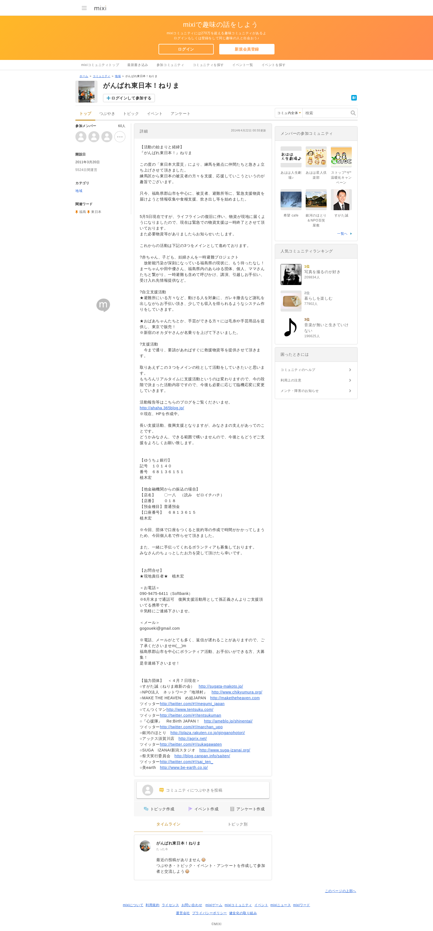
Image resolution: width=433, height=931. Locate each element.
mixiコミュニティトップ (100, 65)
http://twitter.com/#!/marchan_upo (191, 727)
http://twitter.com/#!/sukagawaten (191, 744)
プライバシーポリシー (209, 913)
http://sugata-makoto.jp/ (221, 686)
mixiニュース (280, 905)
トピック (131, 114)
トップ (85, 114)
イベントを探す (274, 65)
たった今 (162, 849)
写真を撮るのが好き (322, 272)
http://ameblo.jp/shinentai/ (228, 721)
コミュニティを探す (208, 65)
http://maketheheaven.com (235, 698)
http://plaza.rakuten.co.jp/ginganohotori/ (207, 732)
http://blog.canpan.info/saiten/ (202, 756)
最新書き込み (137, 65)
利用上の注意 (291, 380)
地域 (118, 76)
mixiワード (301, 905)
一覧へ (342, 234)
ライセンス (170, 905)
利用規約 (152, 905)
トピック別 (238, 824)
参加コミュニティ (170, 65)
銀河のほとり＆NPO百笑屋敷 (316, 220)
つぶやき (107, 114)
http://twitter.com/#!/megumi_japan (192, 703)
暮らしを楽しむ (318, 298)
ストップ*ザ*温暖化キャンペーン (341, 177)
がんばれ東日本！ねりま (178, 843)
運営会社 (183, 913)
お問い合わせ (191, 905)
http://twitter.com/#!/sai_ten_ (186, 761)
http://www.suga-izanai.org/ (224, 750)
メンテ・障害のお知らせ (300, 391)
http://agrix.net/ (192, 738)
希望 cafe (291, 215)
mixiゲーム (214, 905)
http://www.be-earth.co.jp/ (184, 767)
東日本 (96, 212)
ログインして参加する (131, 98)
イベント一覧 (242, 65)
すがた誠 (341, 215)
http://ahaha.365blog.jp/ (162, 408)
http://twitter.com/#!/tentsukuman (190, 715)
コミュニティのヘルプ (298, 370)
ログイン (186, 49)
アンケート (181, 114)
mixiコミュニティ (238, 905)
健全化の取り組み (243, 913)
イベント (155, 114)
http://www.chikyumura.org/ (237, 692)
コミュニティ (101, 76)
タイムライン (168, 824)
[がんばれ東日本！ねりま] (145, 845)
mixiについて (133, 905)
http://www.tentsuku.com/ (190, 709)
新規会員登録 (247, 49)
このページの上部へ (340, 891)
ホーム (84, 76)
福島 (82, 212)
